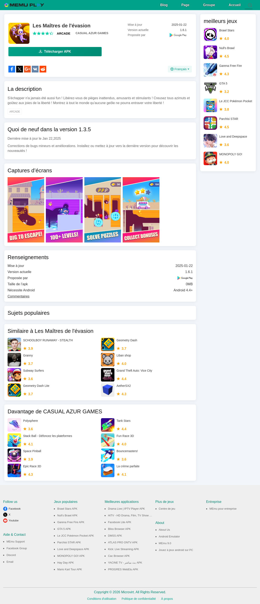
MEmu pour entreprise (223, 508)
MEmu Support (16, 540)
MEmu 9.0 (165, 542)
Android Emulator (169, 535)
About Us (164, 529)
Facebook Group (17, 547)
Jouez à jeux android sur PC (176, 549)
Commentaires (18, 295)
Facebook (15, 508)
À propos (167, 598)
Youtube (14, 519)
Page (185, 4)
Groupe (209, 4)
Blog (164, 4)
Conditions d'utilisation (101, 598)
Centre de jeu (167, 508)
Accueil (235, 4)
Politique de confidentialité (139, 598)
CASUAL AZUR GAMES (92, 32)
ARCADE (63, 33)
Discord (11, 554)
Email (10, 561)
